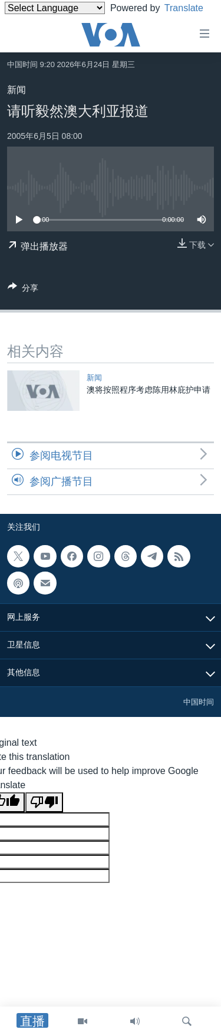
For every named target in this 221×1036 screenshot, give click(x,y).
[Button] (23, 290)
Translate (35, 23)
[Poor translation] (44, 802)
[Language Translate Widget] (55, 8)
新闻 (16, 90)
